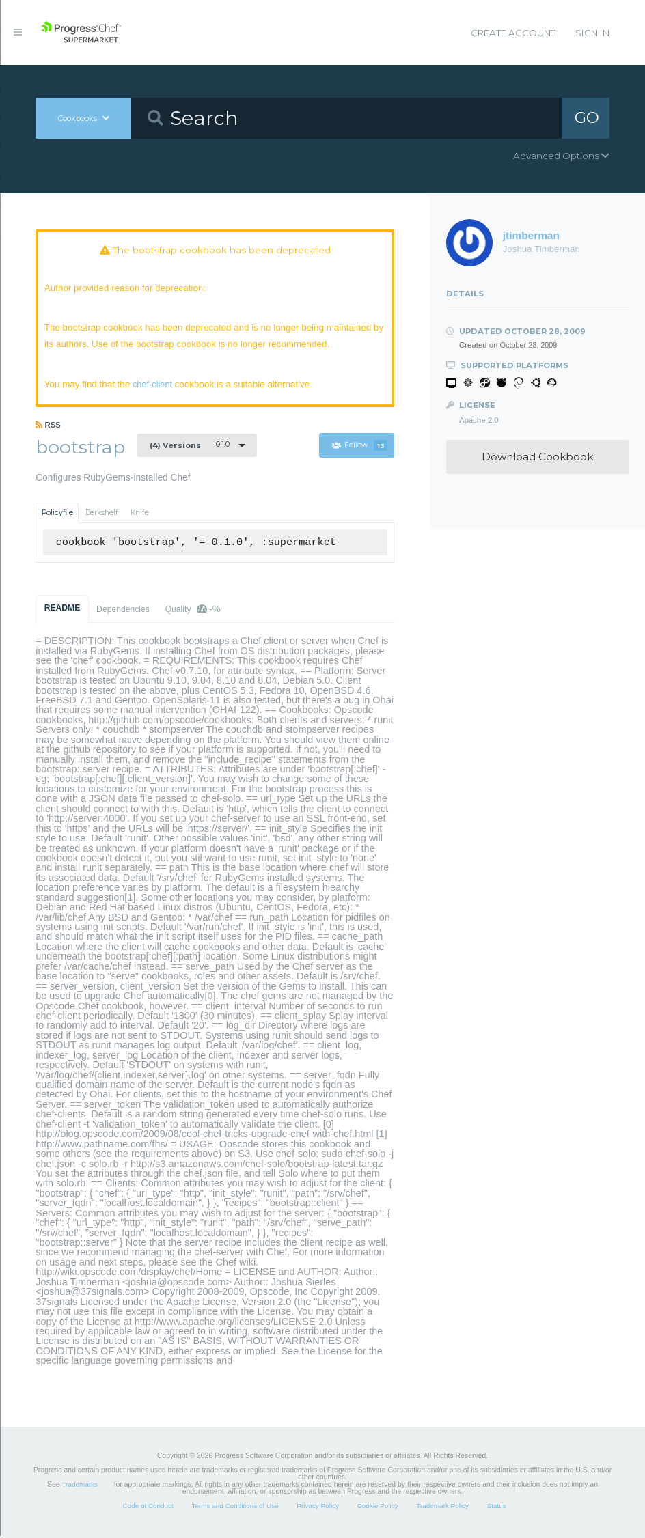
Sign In (592, 32)
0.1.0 (190, 446)
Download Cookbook (537, 456)
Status (496, 1507)
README (62, 610)
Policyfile (57, 514)
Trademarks (79, 1486)
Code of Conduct (147, 1507)
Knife (140, 514)
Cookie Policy (377, 1507)
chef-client (155, 385)
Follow (360, 447)
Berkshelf (101, 514)
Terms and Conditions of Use (234, 1507)
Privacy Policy (318, 1507)
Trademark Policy (442, 1507)
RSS (48, 427)
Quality (193, 611)
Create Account (513, 32)
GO (587, 117)
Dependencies (123, 611)
